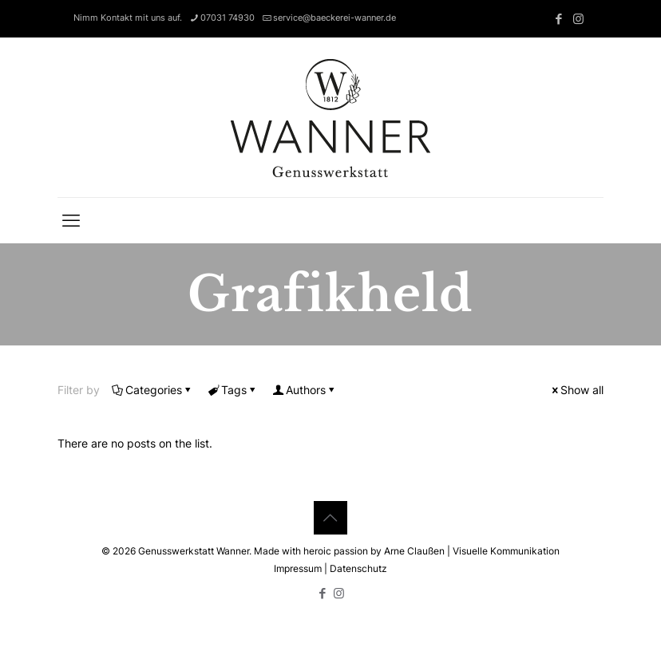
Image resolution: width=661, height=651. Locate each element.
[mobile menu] (71, 220)
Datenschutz (358, 568)
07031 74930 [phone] (227, 17)
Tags (233, 390)
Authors (304, 390)
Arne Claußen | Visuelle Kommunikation (472, 551)
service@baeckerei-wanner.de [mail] (334, 17)
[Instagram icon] (578, 18)
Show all (576, 390)
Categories (152, 390)
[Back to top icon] (330, 518)
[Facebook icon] (558, 18)
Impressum (298, 568)
